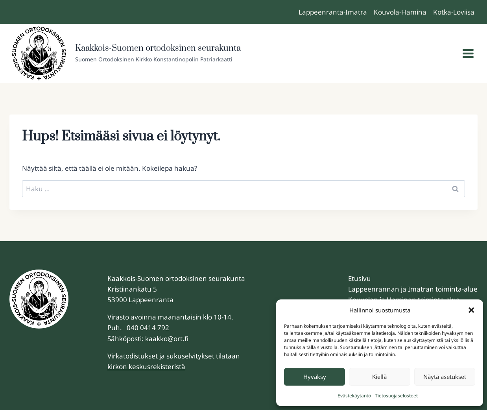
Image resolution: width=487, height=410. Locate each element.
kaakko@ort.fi (166, 338)
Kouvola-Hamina (400, 12)
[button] (471, 310)
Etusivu (359, 278)
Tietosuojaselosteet (396, 395)
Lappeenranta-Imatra (333, 12)
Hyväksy (314, 376)
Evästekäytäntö (354, 395)
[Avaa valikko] (468, 53)
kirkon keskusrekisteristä (146, 366)
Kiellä (379, 376)
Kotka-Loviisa (453, 12)
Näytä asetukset (444, 376)
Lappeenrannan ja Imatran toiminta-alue (413, 289)
